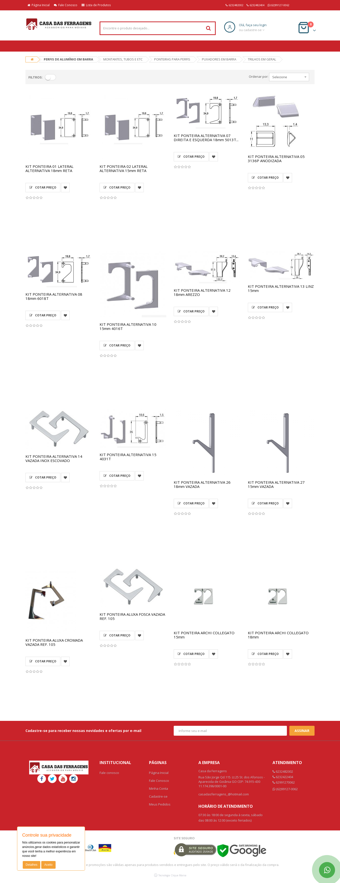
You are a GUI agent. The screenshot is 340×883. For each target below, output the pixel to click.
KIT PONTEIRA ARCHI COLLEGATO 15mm (204, 634)
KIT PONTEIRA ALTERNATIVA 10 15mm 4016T (128, 326)
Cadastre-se (158, 796)
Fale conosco (109, 772)
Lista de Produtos (96, 5)
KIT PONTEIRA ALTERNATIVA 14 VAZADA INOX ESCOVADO (53, 458)
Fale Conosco (65, 5)
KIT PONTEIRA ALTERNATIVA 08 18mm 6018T (53, 296)
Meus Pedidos (159, 804)
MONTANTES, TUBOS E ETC (123, 59)
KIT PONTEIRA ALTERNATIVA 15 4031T (128, 456)
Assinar (302, 730)
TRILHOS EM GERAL (262, 59)
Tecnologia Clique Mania (172, 875)
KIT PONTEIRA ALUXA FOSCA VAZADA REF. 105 (132, 616)
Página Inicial (38, 5)
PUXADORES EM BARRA (219, 59)
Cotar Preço (42, 187)
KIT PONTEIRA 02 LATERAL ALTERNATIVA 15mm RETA (124, 168)
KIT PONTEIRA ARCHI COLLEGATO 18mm (278, 634)
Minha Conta (158, 788)
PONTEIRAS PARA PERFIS (172, 59)
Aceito (48, 864)
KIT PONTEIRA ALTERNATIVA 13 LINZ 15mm (281, 288)
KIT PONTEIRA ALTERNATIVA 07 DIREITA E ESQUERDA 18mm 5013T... (206, 137)
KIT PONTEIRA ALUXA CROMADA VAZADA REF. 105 (54, 642)
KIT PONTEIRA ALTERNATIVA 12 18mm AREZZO (202, 292)
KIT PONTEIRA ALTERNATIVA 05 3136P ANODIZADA (276, 158)
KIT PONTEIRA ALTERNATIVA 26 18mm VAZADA (202, 484)
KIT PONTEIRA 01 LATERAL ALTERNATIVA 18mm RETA (49, 168)
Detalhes (31, 864)
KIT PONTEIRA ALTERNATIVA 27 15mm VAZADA (276, 484)
